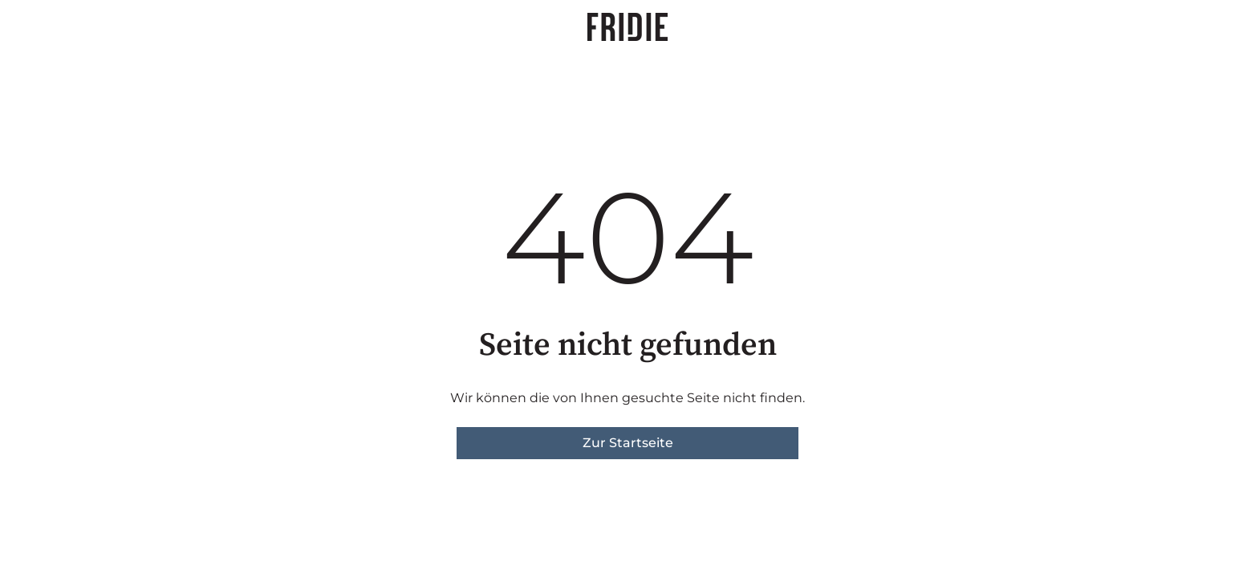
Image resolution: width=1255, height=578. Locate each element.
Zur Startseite (628, 442)
